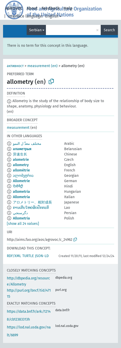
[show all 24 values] (23, 224)
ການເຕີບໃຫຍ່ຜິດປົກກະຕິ (31, 207)
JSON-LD (42, 256)
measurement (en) (42, 66)
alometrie (21, 159)
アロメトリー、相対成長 (32, 202)
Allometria (21, 197)
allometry (21, 165)
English (51, 16)
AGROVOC (14, 8)
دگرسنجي (20, 213)
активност (15, 66)
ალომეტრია (23, 175)
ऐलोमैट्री (18, 186)
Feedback (51, 8)
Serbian (35, 30)
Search (109, 30)
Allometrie (21, 181)
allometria (21, 191)
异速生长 (20, 154)
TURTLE (28, 256)
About (32, 8)
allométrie (21, 170)
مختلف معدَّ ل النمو (27, 143)
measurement (18, 127)
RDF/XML (14, 256)
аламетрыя (22, 149)
